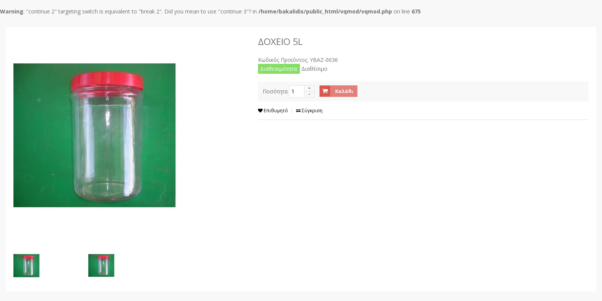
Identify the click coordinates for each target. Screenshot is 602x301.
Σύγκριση (309, 110)
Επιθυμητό (273, 110)
